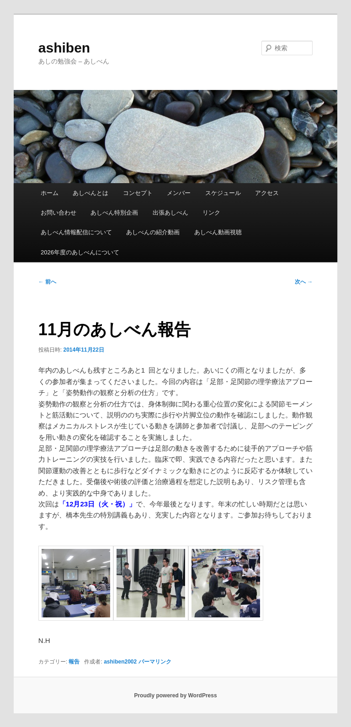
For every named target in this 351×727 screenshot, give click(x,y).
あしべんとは (90, 193)
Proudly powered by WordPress (175, 695)
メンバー (179, 193)
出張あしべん (170, 212)
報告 (74, 662)
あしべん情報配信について (76, 232)
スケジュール (223, 193)
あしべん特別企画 (114, 212)
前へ (47, 282)
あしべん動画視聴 (218, 232)
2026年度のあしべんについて (80, 252)
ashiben (64, 47)
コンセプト (138, 193)
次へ (304, 282)
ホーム (49, 193)
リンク (211, 212)
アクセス (267, 193)
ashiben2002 (120, 662)
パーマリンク (154, 662)
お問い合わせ (58, 212)
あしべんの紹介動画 (153, 232)
